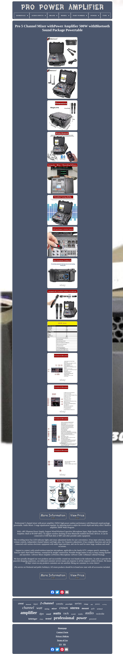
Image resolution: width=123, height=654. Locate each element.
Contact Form (62, 632)
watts (57, 613)
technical (99, 609)
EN (60, 644)
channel (28, 608)
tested (48, 618)
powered (92, 619)
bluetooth (28, 604)
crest (21, 603)
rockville (100, 613)
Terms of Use (62, 640)
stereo (74, 608)
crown (63, 608)
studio (80, 614)
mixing (47, 609)
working (104, 604)
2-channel (47, 603)
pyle (93, 608)
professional (64, 618)
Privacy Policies (62, 636)
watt (39, 608)
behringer (32, 619)
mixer (54, 608)
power (82, 618)
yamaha (59, 603)
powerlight (69, 604)
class (41, 619)
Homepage (62, 628)
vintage (86, 604)
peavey (97, 604)
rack (66, 613)
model (73, 614)
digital (35, 604)
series (78, 603)
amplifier (28, 612)
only (92, 604)
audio (89, 613)
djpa (41, 613)
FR (64, 644)
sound (48, 614)
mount (85, 608)
